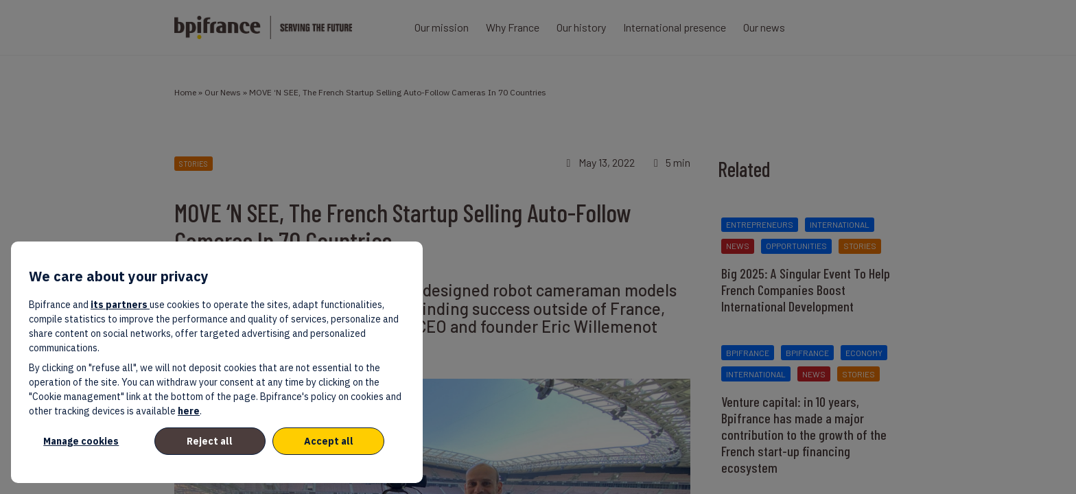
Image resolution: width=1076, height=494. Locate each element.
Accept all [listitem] (328, 441)
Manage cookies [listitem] (81, 441)
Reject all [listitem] (210, 441)
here (189, 411)
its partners (120, 304)
